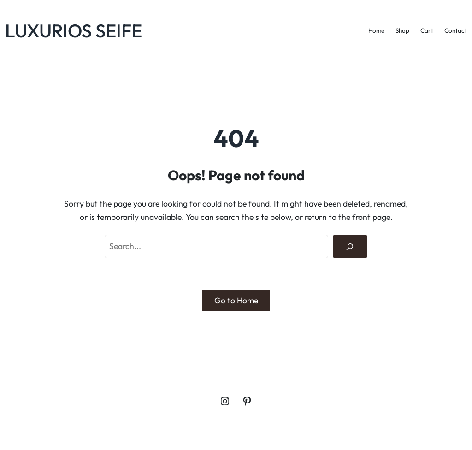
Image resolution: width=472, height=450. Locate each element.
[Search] (350, 247)
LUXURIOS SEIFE (73, 30)
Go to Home (236, 300)
